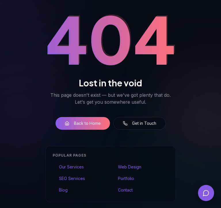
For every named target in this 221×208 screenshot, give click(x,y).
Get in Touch (139, 123)
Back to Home (83, 123)
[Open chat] (206, 193)
